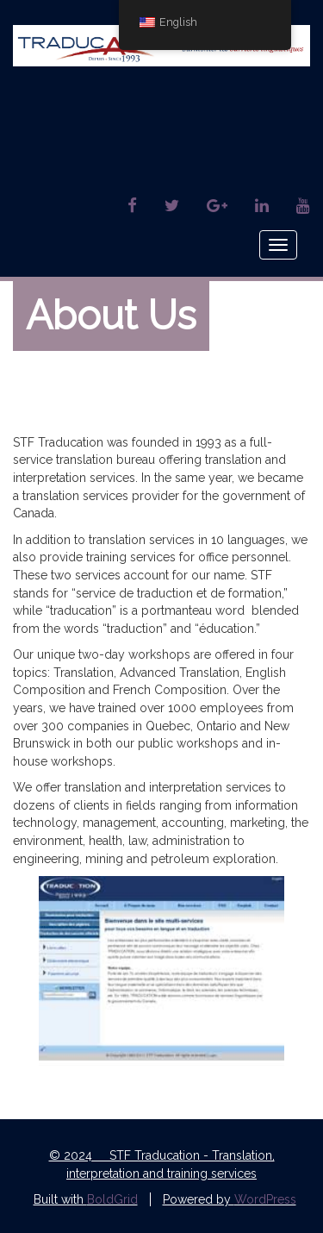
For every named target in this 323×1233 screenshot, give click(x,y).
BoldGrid (112, 1199)
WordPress (265, 1199)
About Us (111, 315)
